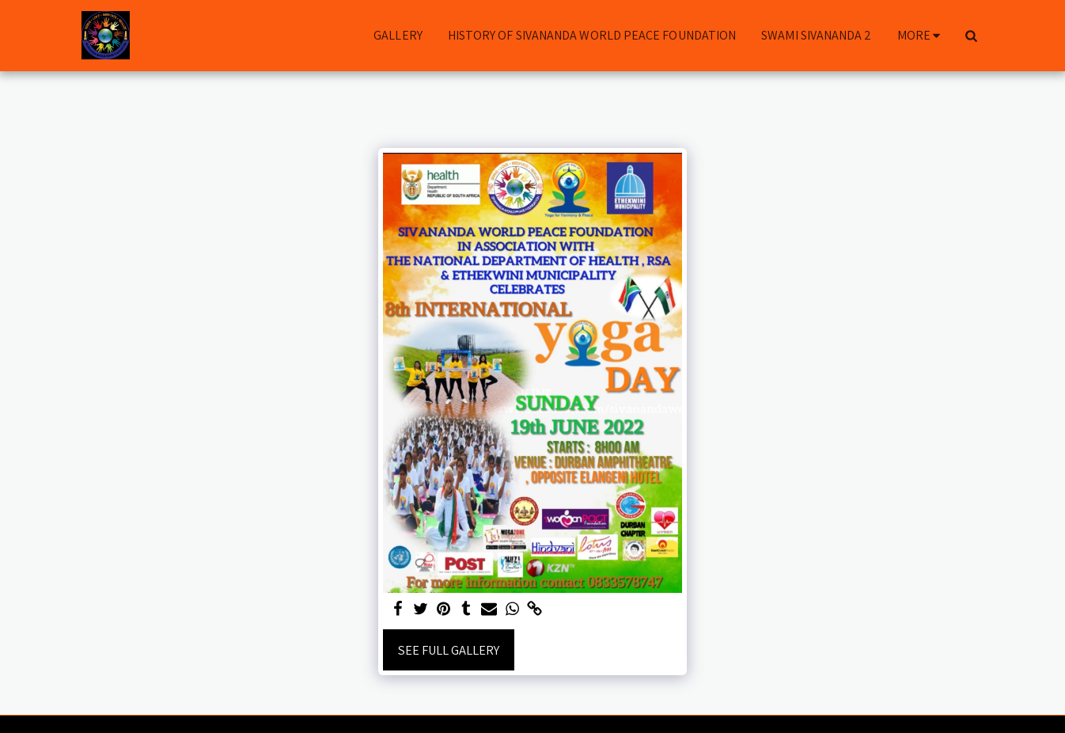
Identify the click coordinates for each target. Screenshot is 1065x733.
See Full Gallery (448, 650)
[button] (971, 35)
